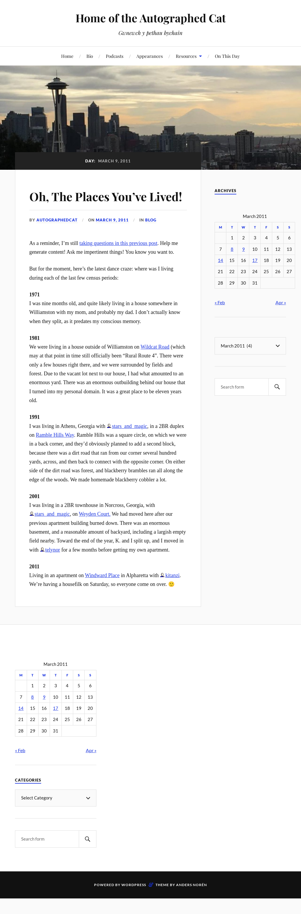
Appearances (149, 56)
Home (67, 56)
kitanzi (172, 592)
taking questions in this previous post (118, 260)
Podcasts (114, 56)
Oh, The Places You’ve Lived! (94, 204)
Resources (186, 56)
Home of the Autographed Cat (150, 17)
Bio (89, 56)
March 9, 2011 (112, 237)
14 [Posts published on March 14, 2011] (220, 260)
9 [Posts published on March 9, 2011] (243, 249)
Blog (150, 237)
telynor (52, 566)
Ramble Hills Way (55, 452)
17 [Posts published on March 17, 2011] (254, 260)
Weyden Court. (95, 531)
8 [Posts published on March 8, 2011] (232, 249)
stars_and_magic (129, 443)
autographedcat (57, 237)
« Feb (220, 302)
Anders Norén (191, 902)
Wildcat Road (155, 364)
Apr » (280, 302)
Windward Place (102, 592)
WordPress (133, 902)
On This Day (227, 56)
